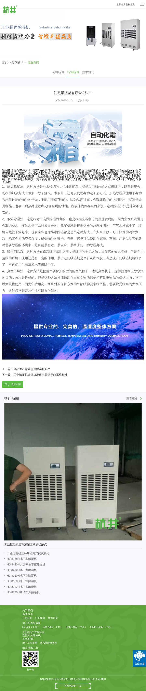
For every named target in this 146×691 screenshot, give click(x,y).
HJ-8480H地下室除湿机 (22, 570)
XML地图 (101, 679)
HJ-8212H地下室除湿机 (22, 586)
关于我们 (27, 610)
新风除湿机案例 (48, 642)
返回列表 (16, 384)
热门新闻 (73, 398)
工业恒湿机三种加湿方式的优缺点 (28, 553)
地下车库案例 (29, 642)
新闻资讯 (17, 62)
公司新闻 (58, 72)
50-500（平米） (31, 627)
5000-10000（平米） (101, 627)
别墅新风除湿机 (31, 635)
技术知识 (88, 72)
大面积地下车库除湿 (33, 632)
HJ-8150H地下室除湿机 (22, 581)
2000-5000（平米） (76, 627)
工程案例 (27, 639)
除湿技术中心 (30, 648)
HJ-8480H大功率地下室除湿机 (26, 564)
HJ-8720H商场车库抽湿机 (23, 592)
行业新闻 (33, 62)
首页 (5, 62)
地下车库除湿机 (31, 623)
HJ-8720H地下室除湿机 (22, 575)
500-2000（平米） (53, 627)
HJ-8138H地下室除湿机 (22, 558)
